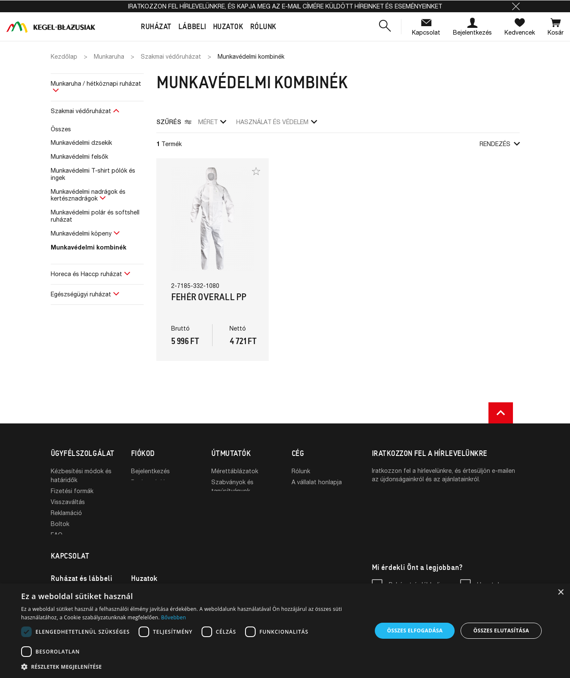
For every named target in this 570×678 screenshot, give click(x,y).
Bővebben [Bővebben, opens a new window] (173, 617)
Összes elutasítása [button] (501, 630)
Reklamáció (66, 512)
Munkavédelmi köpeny (81, 233)
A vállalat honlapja (317, 481)
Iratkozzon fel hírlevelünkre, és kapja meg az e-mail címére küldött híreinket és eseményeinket (285, 6)
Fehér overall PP (209, 297)
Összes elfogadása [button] (415, 630)
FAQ (57, 534)
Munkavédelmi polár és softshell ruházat (95, 216)
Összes (61, 129)
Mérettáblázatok (234, 471)
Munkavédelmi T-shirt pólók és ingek (93, 174)
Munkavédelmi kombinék (88, 247)
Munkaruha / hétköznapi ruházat (96, 83)
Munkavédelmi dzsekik (81, 142)
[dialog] (285, 630)
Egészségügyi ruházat (81, 294)
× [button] (560, 592)
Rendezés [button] (500, 143)
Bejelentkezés (150, 471)
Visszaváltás (68, 501)
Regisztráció (148, 481)
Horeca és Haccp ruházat (86, 273)
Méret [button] (212, 121)
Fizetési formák (72, 490)
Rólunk (301, 471)
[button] (516, 6)
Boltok (60, 523)
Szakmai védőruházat (81, 110)
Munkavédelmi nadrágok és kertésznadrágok (88, 195)
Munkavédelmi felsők (79, 156)
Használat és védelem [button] (276, 121)
